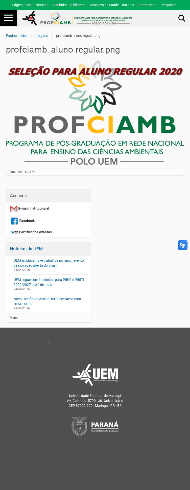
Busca (182, 18)
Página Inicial (22, 5)
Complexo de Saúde (104, 5)
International (147, 5)
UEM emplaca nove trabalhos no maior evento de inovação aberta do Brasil (49, 262)
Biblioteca (77, 5)
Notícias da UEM (26, 248)
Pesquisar (168, 5)
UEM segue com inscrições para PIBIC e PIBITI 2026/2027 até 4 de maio (49, 282)
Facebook (22, 221)
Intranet (128, 5)
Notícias (42, 5)
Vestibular (59, 5)
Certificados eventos (35, 232)
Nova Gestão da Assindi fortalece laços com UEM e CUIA (47, 301)
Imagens (41, 36)
